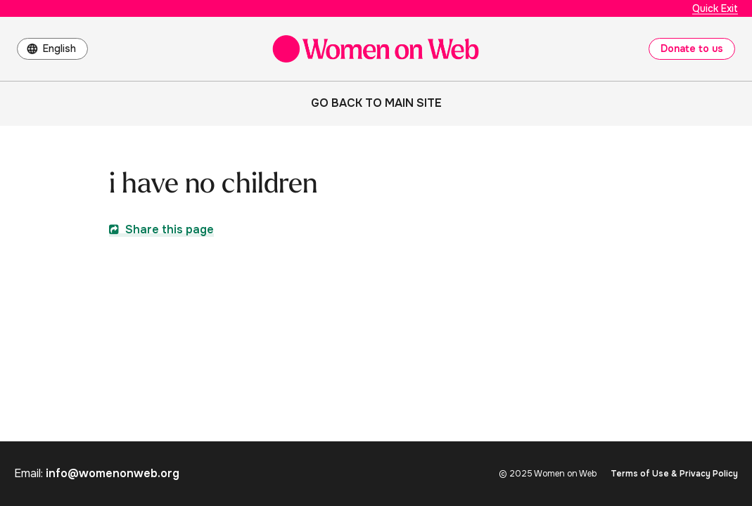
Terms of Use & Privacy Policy (674, 473)
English (59, 48)
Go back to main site (376, 103)
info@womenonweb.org (112, 473)
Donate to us (692, 48)
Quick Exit (715, 8)
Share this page (161, 229)
